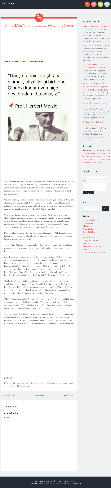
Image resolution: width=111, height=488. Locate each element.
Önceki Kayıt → (70, 395)
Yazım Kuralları (88, 229)
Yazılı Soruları (88, 223)
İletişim (85, 235)
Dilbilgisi (86, 243)
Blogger (72, 481)
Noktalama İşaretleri (102, 157)
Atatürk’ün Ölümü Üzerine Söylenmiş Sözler (39, 25)
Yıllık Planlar (88, 226)
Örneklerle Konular (91, 153)
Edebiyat (104, 153)
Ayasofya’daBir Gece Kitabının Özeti (96, 45)
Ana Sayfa (39, 395)
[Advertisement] (39, 44)
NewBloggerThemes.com (71, 484)
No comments (26, 386)
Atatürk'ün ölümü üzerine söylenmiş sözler (53, 383)
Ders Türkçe (7, 3)
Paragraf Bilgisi (88, 159)
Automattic (42, 484)
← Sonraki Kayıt (9, 395)
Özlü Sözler (9, 386)
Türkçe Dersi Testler (90, 241)
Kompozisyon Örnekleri (96, 150)
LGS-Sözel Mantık (99, 159)
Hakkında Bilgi (22, 383)
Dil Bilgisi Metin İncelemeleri (93, 246)
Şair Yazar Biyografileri (97, 162)
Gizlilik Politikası (89, 232)
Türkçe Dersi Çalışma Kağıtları (94, 252)
